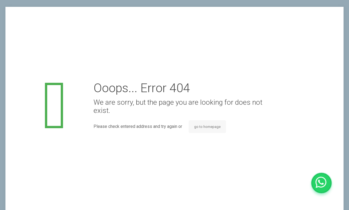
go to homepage (207, 127)
